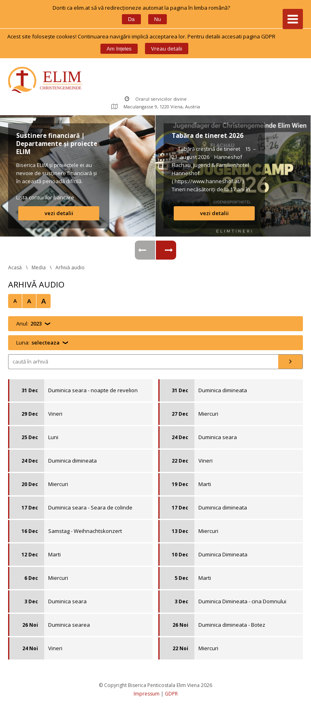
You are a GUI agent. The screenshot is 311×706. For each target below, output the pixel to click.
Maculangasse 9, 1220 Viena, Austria (155, 107)
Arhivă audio (70, 267)
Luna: (38, 342)
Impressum (147, 693)
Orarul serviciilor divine (156, 99)
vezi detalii (59, 213)
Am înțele (119, 49)
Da (131, 19)
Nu (157, 19)
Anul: (29, 323)
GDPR (171, 693)
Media (39, 267)
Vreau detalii (166, 48)
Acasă (15, 267)
